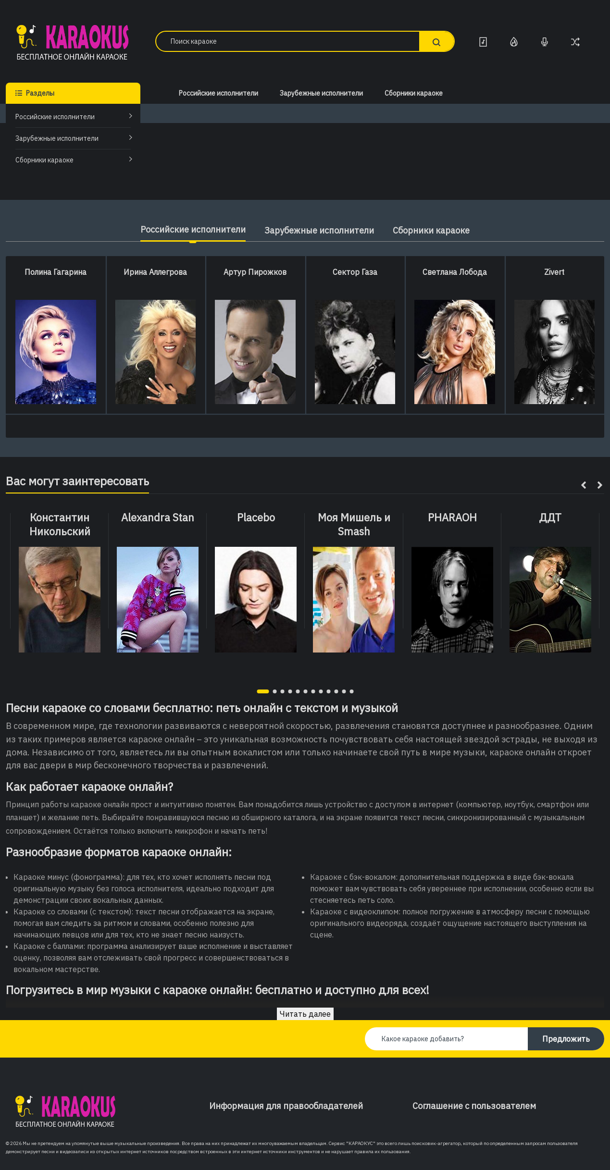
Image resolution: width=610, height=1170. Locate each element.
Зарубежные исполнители (57, 138)
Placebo (256, 517)
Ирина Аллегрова (155, 272)
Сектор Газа (355, 272)
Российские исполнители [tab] (192, 229)
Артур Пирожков (255, 272)
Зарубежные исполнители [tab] (319, 230)
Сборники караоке (44, 160)
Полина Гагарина (56, 272)
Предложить (566, 1039)
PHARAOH (452, 517)
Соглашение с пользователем (474, 1105)
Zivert (554, 272)
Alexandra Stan (157, 517)
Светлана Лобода (455, 272)
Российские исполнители (55, 116)
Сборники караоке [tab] (431, 230)
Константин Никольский (59, 524)
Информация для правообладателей (286, 1105)
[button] (263, 691)
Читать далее (305, 1014)
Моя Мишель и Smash (354, 524)
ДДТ (550, 517)
